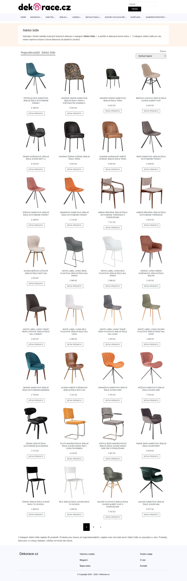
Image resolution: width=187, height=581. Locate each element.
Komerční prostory (155, 17)
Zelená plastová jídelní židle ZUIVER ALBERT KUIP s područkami (112, 504)
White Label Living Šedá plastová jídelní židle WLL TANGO (74, 273)
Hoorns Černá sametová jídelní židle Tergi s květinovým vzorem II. (74, 100)
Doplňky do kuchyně (115, 17)
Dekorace (35, 17)
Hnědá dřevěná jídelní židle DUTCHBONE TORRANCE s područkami (112, 214)
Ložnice (75, 17)
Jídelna (62, 17)
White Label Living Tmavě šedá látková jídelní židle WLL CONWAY (36, 331)
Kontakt (143, 566)
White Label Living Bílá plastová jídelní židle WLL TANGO (112, 273)
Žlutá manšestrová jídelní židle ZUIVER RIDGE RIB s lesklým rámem (74, 445)
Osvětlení (135, 17)
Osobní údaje (146, 554)
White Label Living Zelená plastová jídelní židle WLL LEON (151, 331)
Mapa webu (85, 566)
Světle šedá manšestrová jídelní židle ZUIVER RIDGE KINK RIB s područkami (113, 445)
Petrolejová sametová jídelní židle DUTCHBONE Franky (36, 100)
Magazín (84, 560)
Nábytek (50, 17)
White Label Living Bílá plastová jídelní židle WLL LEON (74, 331)
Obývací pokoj (92, 17)
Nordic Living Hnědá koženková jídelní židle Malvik (151, 273)
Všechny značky (87, 554)
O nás (143, 560)
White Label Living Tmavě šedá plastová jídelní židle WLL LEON (112, 331)
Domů (23, 17)
